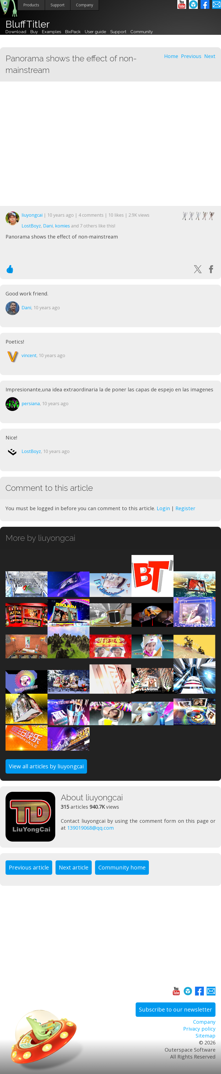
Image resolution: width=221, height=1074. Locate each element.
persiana (31, 403)
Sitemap (205, 1035)
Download (16, 31)
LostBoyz (31, 226)
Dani (48, 226)
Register (185, 508)
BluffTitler (28, 24)
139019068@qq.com (90, 827)
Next (209, 56)
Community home (122, 867)
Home (171, 56)
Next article (73, 867)
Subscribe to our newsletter (175, 1009)
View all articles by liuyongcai (46, 766)
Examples (51, 31)
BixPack (73, 31)
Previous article (29, 867)
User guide (95, 31)
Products (31, 4)
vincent (29, 355)
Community (141, 31)
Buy (34, 31)
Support (58, 4)
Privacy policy (199, 1028)
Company (84, 4)
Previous (191, 56)
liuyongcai (32, 215)
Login (163, 508)
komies (62, 226)
